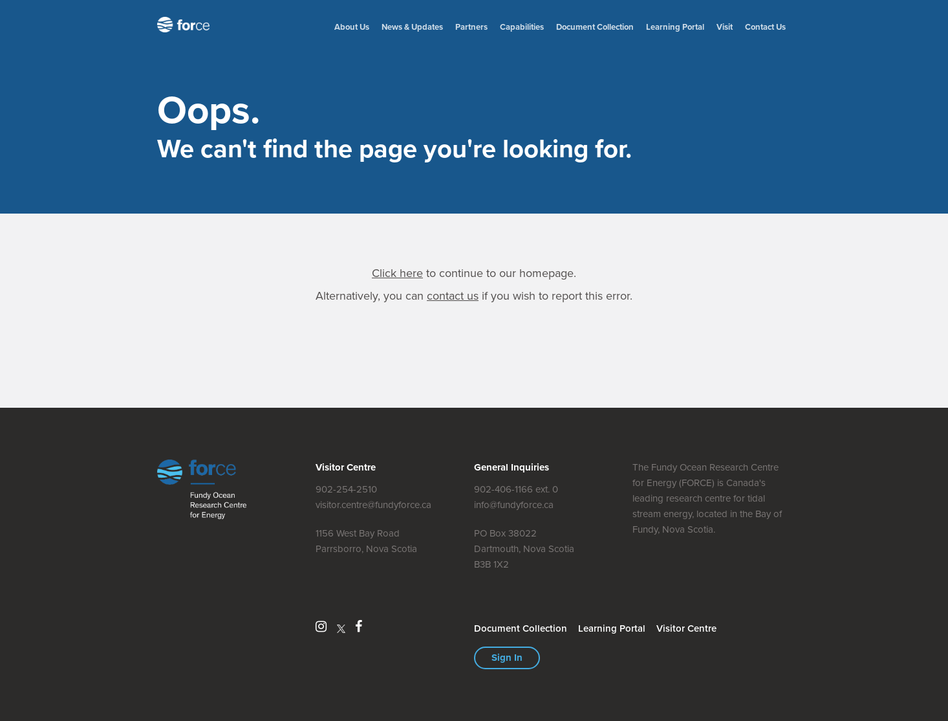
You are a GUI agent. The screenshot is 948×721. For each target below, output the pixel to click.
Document (595, 27)
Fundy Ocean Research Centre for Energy (186, 24)
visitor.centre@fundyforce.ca (373, 505)
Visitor (686, 628)
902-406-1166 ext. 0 (516, 489)
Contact (765, 27)
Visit (724, 27)
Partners (471, 27)
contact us (453, 295)
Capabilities (522, 27)
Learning (675, 27)
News (412, 27)
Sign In (506, 657)
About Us (351, 27)
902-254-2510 (346, 489)
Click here (397, 273)
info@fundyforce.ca (514, 505)
